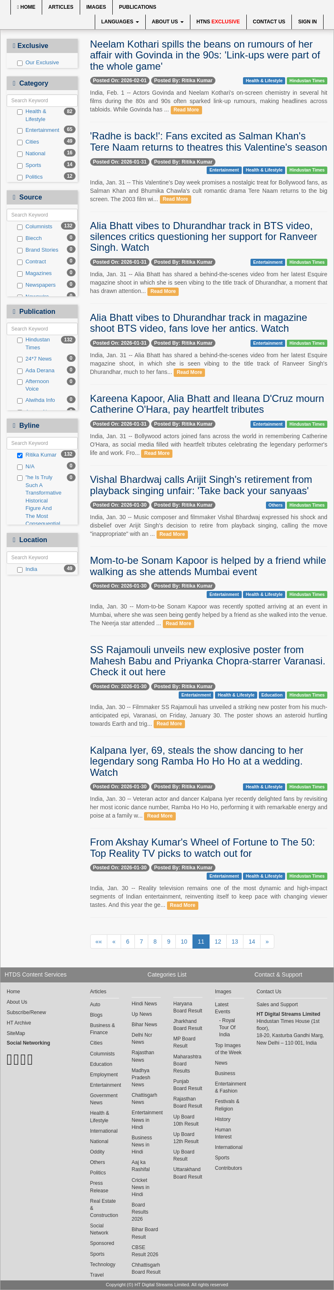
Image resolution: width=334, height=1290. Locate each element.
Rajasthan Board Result (187, 1102)
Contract (31, 261)
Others (275, 504)
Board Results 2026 (140, 1212)
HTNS (218, 22)
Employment (104, 1075)
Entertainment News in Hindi (146, 1120)
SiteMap (16, 1033)
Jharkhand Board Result (187, 1024)
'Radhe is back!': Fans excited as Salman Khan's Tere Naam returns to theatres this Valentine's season (208, 141)
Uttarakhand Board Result (187, 1172)
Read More (186, 110)
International (104, 1131)
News (221, 1063)
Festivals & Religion (227, 1104)
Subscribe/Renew (26, 1012)
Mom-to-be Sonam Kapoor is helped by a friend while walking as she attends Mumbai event (208, 566)
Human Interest (223, 1133)
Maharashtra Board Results (187, 1064)
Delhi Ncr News (142, 1038)
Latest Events (222, 1008)
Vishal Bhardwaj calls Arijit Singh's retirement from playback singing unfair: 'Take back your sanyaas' (201, 485)
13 (235, 941)
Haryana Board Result (187, 1007)
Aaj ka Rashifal (140, 1165)
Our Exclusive (38, 62)
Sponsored (102, 1243)
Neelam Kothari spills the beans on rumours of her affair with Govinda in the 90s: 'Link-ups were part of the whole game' (205, 55)
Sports (29, 165)
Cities (28, 142)
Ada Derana (35, 370)
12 (218, 941)
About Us (168, 22)
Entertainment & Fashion (229, 1087)
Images (96, 7)
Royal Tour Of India (227, 1027)
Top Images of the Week (228, 1049)
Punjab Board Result (187, 1084)
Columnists (34, 226)
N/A (26, 466)
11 (201, 941)
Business (225, 1073)
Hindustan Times (33, 343)
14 (251, 941)
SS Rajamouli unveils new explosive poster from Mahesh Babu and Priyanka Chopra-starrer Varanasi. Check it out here (208, 660)
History (222, 1119)
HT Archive (19, 1023)
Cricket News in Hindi (140, 1187)
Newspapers (36, 285)
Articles (60, 7)
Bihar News (144, 1024)
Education (272, 694)
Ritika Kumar (36, 455)
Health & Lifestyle (31, 115)
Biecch (29, 238)
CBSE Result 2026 (145, 1251)
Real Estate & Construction (104, 1208)
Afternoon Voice (33, 385)
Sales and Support (277, 1004)
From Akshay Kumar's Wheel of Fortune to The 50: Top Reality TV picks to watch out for (202, 847)
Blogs (96, 1015)
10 (184, 941)
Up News (142, 1014)
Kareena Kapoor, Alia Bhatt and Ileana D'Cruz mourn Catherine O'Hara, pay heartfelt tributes (207, 404)
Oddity (97, 1152)
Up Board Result (184, 1155)
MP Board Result (184, 1042)
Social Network (99, 1229)
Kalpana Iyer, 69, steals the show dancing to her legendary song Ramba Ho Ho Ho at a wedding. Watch (197, 761)
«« (99, 941)
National (31, 153)
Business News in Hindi (142, 1145)
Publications (137, 7)
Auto (95, 1004)
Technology (103, 1264)
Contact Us (269, 22)
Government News (104, 1099)
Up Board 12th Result (186, 1137)
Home (26, 7)
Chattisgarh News (144, 1098)
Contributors (228, 1168)
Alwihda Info (36, 400)
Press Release (99, 1186)
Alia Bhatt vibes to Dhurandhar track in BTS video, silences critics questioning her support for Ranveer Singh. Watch (203, 236)
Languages (120, 22)
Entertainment (38, 130)
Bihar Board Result (145, 1233)
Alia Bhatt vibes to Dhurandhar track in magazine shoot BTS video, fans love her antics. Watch (198, 323)
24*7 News (34, 359)
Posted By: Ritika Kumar (183, 80)
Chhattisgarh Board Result (146, 1268)
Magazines (34, 273)
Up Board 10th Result (186, 1120)
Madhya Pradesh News (141, 1078)
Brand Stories (37, 250)
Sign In (307, 22)
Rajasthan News (143, 1056)
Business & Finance (102, 1028)
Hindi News (144, 1004)
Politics (30, 177)
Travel (97, 1275)
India (27, 569)
